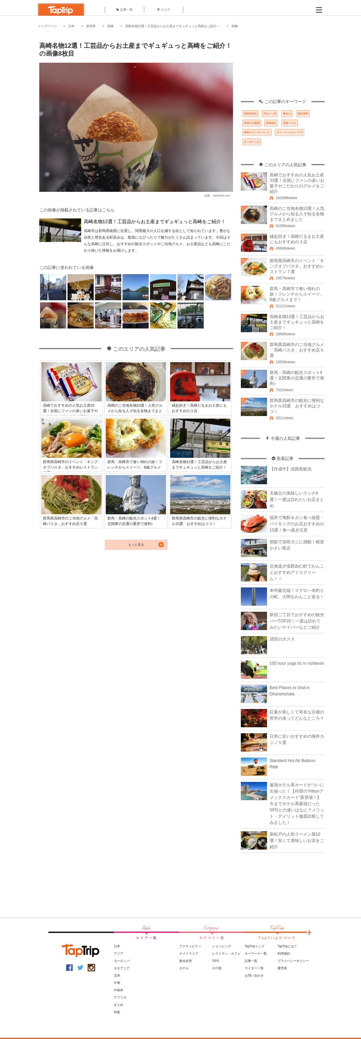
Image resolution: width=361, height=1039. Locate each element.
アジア (118, 953)
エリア (163, 9)
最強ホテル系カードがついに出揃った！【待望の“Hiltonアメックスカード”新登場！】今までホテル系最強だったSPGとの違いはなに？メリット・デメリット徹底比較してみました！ (297, 804)
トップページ (47, 26)
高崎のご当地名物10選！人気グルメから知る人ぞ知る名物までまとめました (297, 214)
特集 (117, 1012)
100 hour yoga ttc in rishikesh (297, 663)
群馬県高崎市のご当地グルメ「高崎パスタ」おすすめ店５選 (297, 350)
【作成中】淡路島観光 (291, 469)
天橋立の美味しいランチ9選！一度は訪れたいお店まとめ (297, 499)
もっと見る (136, 544)
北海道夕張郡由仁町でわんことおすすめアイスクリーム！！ (297, 572)
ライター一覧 (254, 968)
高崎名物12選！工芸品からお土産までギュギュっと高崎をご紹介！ (172, 26)
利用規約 (283, 953)
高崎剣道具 (250, 113)
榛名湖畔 (303, 113)
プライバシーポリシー (293, 961)
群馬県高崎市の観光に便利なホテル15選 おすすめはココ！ (297, 406)
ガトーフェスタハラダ (289, 132)
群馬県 (91, 26)
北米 (117, 975)
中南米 (118, 990)
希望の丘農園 (251, 123)
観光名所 (185, 961)
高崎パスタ (289, 123)
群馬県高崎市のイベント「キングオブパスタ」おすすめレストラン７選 (297, 266)
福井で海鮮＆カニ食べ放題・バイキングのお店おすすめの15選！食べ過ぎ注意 (297, 523)
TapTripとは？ (287, 946)
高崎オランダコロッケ (257, 132)
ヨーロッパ (122, 961)
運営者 (282, 968)
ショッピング (221, 946)
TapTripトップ (255, 946)
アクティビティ (190, 946)
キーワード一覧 (256, 953)
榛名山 (287, 113)
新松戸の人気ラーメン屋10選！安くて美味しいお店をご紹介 (297, 840)
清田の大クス (282, 639)
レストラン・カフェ (226, 953)
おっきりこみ (251, 141)
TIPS (215, 961)
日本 (71, 26)
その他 (216, 968)
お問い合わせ (254, 975)
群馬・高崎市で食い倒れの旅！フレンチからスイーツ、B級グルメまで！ (297, 294)
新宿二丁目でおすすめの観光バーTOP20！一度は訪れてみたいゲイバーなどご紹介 (297, 621)
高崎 (110, 26)
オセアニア (122, 968)
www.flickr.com (221, 195)
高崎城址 (271, 123)
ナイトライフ (188, 953)
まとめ (118, 1005)
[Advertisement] (283, 66)
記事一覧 (124, 9)
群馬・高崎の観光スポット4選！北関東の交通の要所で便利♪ (297, 378)
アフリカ (120, 997)
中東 (117, 983)
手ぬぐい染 (269, 113)
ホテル (184, 968)
